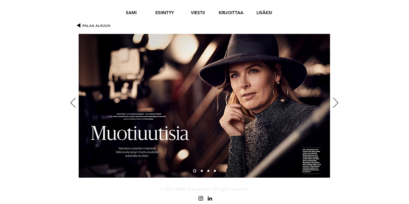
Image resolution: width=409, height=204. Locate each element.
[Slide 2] (202, 171)
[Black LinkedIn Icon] (210, 198)
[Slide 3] (208, 171)
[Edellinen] (73, 103)
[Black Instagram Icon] (201, 198)
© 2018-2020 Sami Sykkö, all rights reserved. (204, 189)
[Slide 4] (215, 171)
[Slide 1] (194, 171)
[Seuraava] (335, 103)
